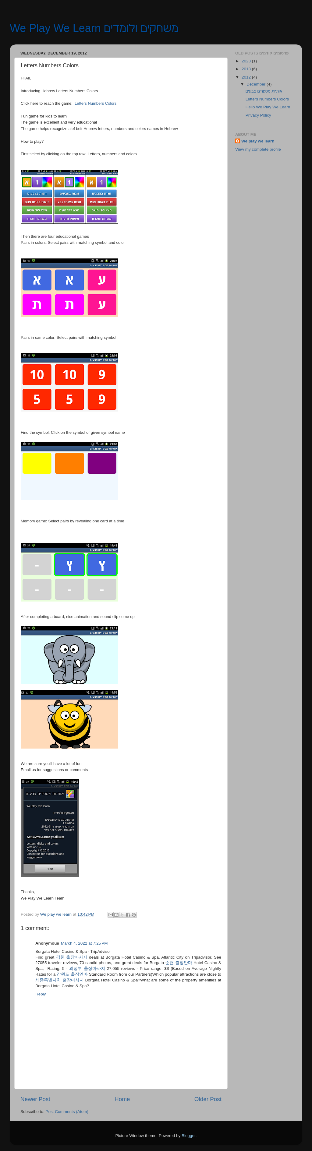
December (256, 84)
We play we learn (258, 141)
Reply (40, 994)
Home (122, 1099)
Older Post (208, 1099)
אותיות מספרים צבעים (264, 91)
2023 (247, 61)
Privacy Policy (258, 115)
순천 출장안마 (178, 962)
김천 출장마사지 (71, 957)
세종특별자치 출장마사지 (59, 980)
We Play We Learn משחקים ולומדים (94, 28)
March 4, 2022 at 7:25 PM (84, 943)
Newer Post (35, 1099)
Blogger (189, 1135)
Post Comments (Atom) (67, 1111)
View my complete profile (258, 149)
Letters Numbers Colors (267, 99)
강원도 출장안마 (72, 974)
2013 (247, 69)
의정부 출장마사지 (87, 968)
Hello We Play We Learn (268, 107)
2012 (247, 77)
